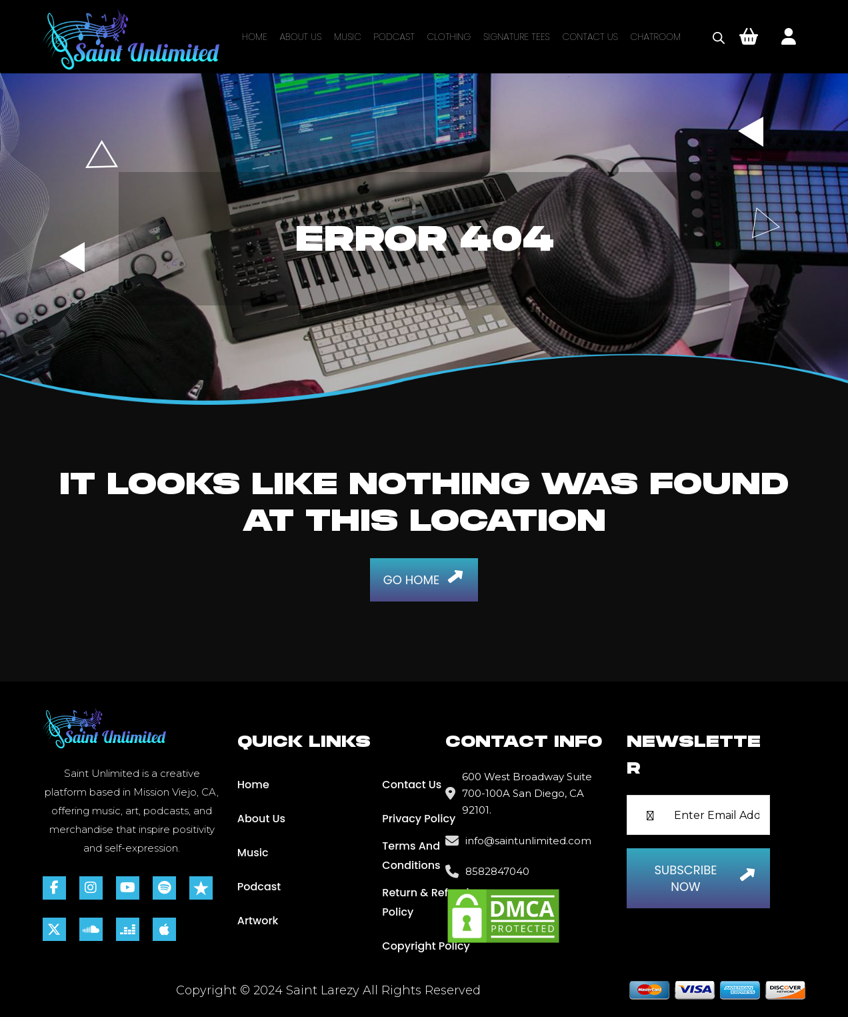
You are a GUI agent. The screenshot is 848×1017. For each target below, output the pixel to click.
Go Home (426, 577)
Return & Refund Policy (425, 902)
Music (347, 36)
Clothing (449, 36)
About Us (300, 36)
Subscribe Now (707, 878)
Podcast (394, 36)
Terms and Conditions (411, 855)
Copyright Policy (426, 946)
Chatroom (656, 36)
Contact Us (590, 36)
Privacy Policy (418, 818)
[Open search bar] (718, 36)
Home (254, 36)
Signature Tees (516, 36)
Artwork (258, 920)
